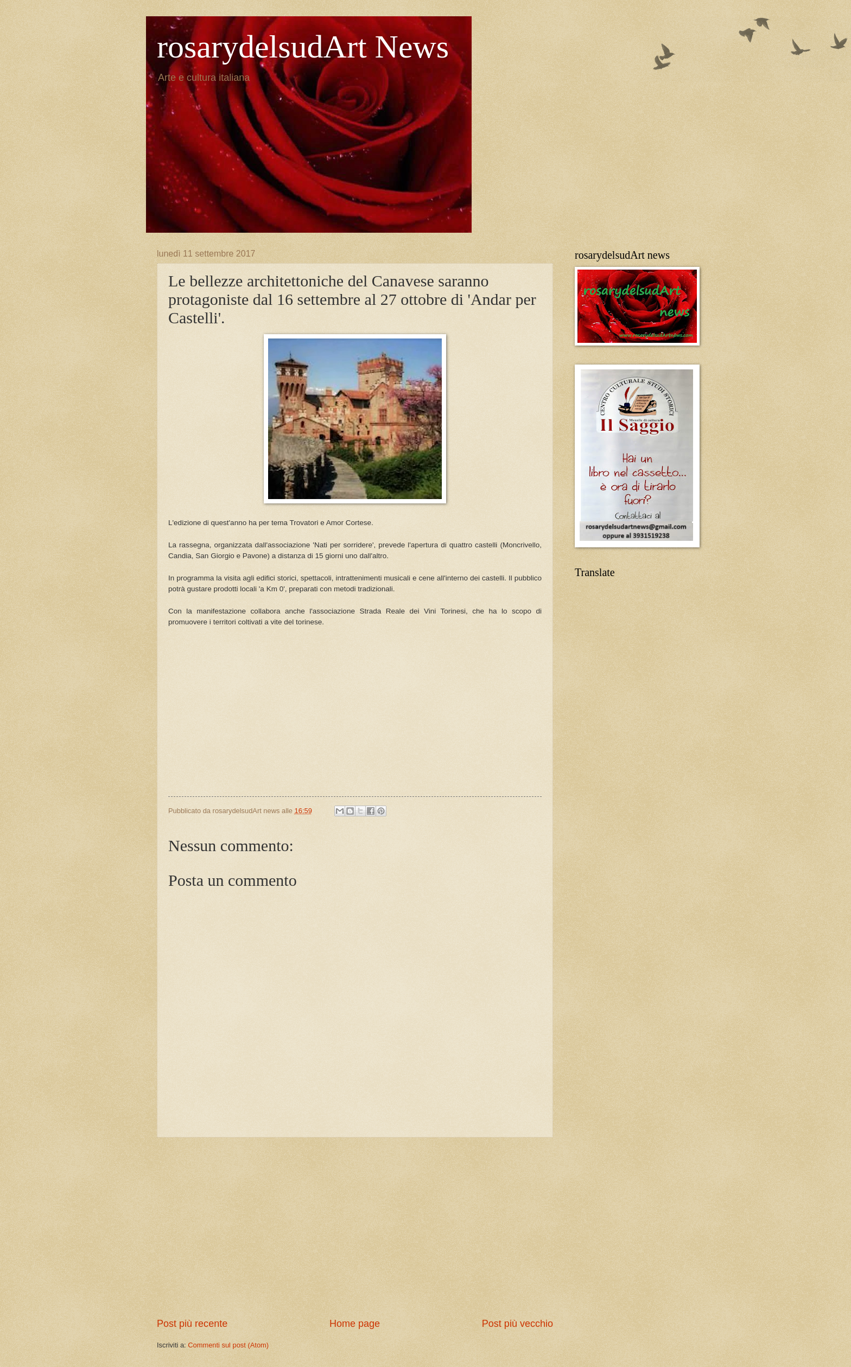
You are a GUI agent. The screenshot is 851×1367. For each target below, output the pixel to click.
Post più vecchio (517, 1323)
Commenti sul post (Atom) (228, 1345)
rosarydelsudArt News (303, 47)
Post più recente (192, 1323)
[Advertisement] (355, 715)
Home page (354, 1323)
